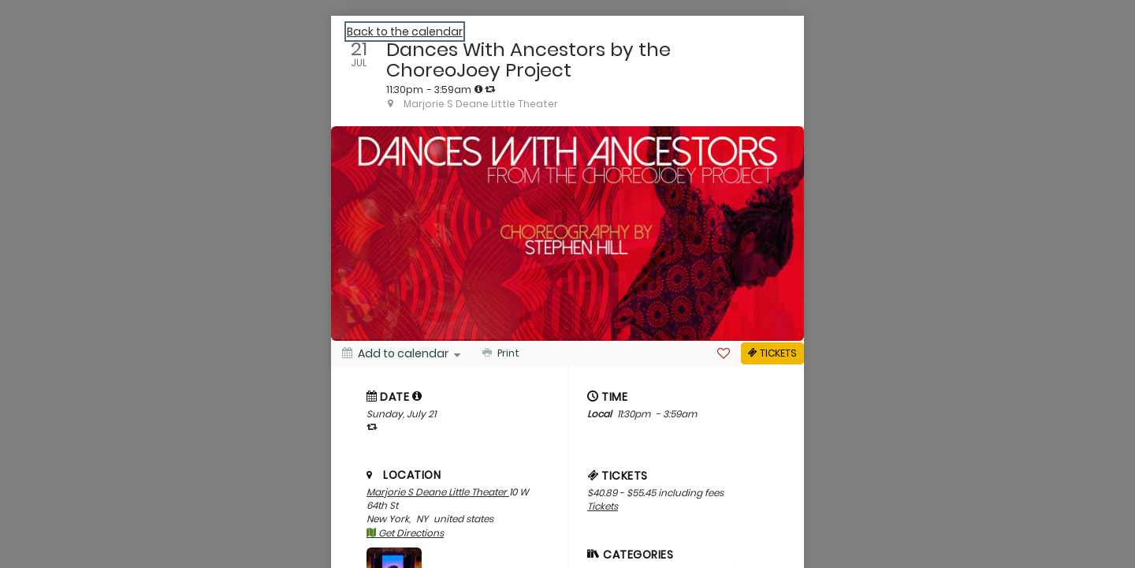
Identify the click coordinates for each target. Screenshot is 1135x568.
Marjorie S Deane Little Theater (438, 492)
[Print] (499, 354)
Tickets (602, 506)
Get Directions (405, 533)
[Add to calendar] (401, 354)
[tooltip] (478, 89)
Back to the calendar (405, 31)
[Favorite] (723, 353)
